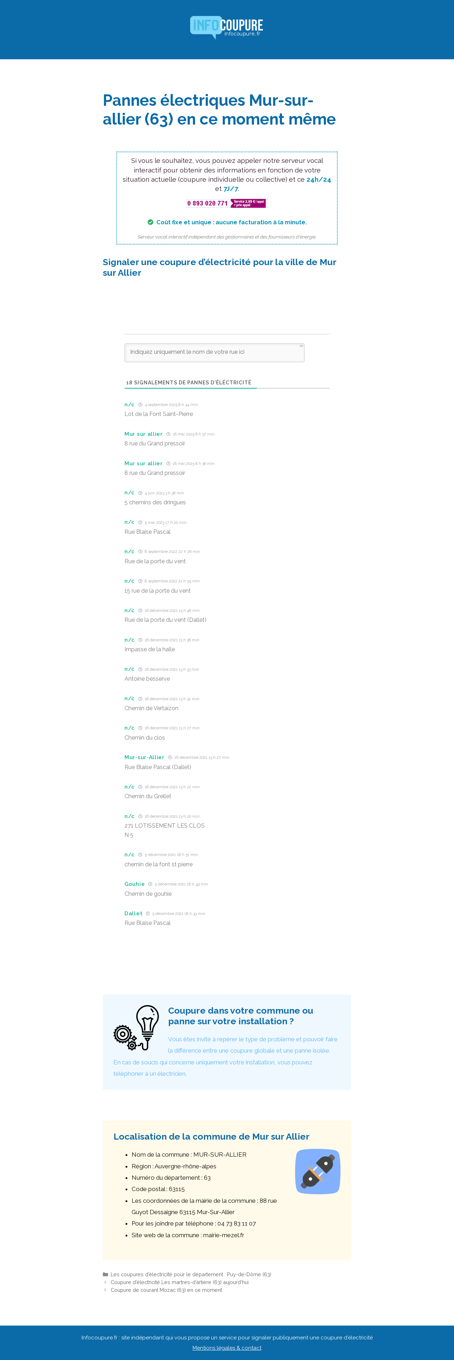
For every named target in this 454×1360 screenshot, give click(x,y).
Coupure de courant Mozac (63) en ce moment (166, 1290)
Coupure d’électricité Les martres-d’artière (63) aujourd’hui (180, 1282)
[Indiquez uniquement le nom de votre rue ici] (214, 352)
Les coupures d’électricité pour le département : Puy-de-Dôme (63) (191, 1274)
